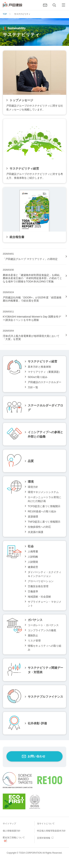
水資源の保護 (35, 532)
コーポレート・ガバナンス (43, 625)
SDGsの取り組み (37, 377)
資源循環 (33, 516)
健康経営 (33, 566)
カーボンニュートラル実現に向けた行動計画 (44, 499)
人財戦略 (33, 556)
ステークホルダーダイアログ (45, 407)
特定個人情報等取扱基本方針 (51, 830)
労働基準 (33, 591)
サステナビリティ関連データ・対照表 (45, 670)
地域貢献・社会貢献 (39, 596)
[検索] (54, 5)
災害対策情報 (43, 838)
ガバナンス (35, 619)
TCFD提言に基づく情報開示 (44, 506)
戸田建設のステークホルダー (44, 382)
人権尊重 (33, 551)
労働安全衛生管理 (38, 586)
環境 (31, 481)
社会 (31, 546)
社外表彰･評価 (37, 723)
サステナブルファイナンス (45, 696)
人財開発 (33, 561)
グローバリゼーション (41, 581)
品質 (31, 461)
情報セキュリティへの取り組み (44, 647)
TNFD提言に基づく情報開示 (44, 521)
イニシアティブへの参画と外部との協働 (45, 434)
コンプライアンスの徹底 (42, 630)
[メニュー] (63, 5)
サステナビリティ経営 (42, 361)
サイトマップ (9, 823)
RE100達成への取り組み (42, 511)
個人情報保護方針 (11, 830)
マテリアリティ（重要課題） (44, 371)
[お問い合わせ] (45, 5)
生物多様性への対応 (39, 526)
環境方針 (33, 486)
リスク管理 (34, 640)
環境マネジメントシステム (43, 492)
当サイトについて (46, 823)
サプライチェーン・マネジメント (44, 603)
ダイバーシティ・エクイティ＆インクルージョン (44, 574)
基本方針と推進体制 (39, 366)
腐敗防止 (33, 635)
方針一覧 (33, 387)
